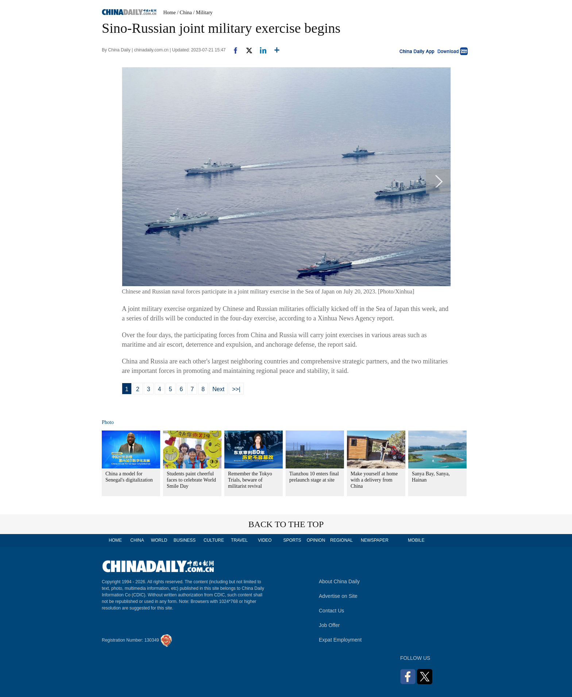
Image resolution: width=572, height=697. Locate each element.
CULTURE (214, 540)
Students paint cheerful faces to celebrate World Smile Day (191, 480)
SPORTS (292, 540)
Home (169, 12)
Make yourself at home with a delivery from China (374, 480)
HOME (115, 540)
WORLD (159, 540)
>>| (236, 389)
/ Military (203, 12)
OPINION (316, 540)
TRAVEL (239, 540)
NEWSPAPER (374, 540)
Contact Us (331, 611)
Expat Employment (340, 640)
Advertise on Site (338, 596)
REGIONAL (341, 540)
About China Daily (339, 581)
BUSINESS (185, 540)
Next (218, 389)
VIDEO (264, 540)
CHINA (137, 540)
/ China (184, 12)
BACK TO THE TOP (286, 524)
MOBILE (416, 540)
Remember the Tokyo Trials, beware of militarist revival (250, 480)
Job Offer (329, 625)
